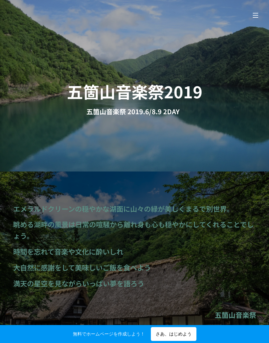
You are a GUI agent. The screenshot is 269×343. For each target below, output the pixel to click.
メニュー (255, 15)
